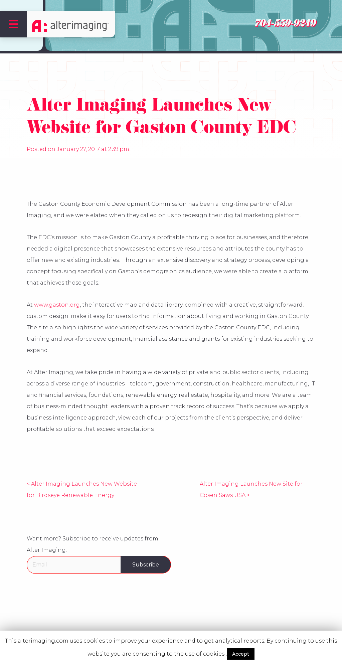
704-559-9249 (284, 24)
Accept (240, 654)
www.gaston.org (57, 305)
